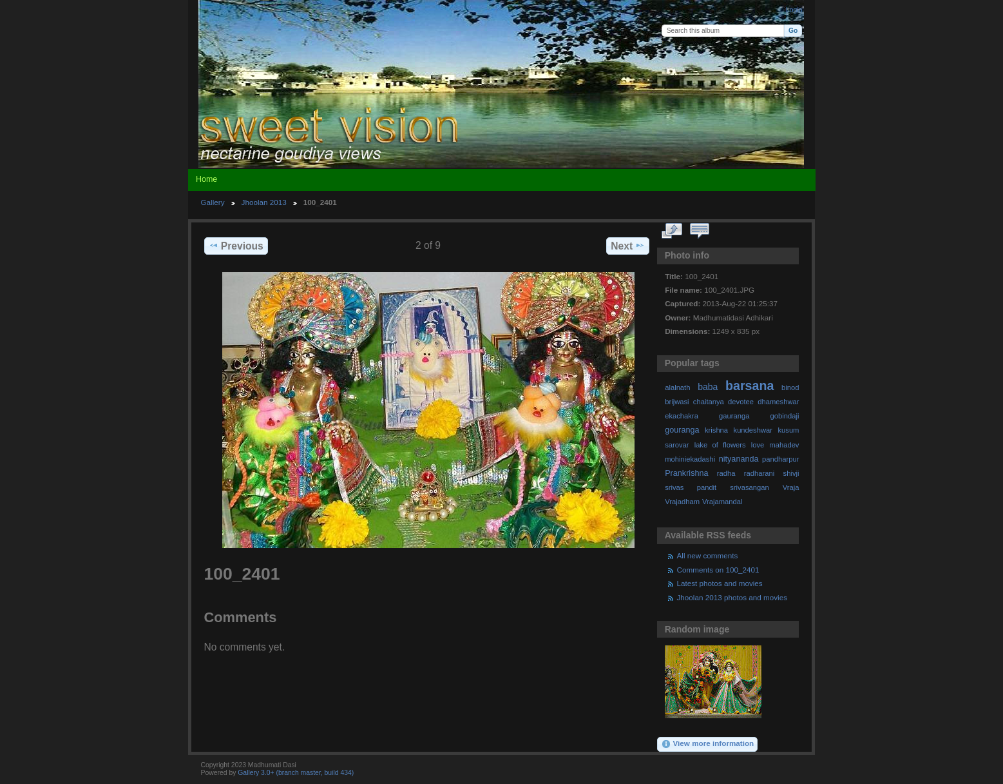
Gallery (213, 202)
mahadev (784, 445)
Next (628, 245)
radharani (759, 473)
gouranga (682, 430)
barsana (749, 385)
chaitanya (708, 402)
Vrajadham (682, 501)
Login (794, 10)
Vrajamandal (722, 501)
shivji (791, 473)
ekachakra (681, 416)
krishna (716, 430)
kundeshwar (753, 430)
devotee (741, 402)
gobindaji (784, 416)
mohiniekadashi (690, 459)
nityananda (739, 459)
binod (790, 387)
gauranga (734, 416)
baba (708, 387)
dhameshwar (778, 402)
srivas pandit (690, 487)
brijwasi (677, 402)
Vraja (791, 487)
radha (726, 473)
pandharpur (780, 459)
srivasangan (749, 487)
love (758, 445)
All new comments (707, 555)
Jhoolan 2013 (264, 202)
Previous (236, 245)
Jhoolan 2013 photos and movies (732, 597)
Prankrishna (686, 473)
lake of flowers (720, 445)
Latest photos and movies (720, 583)
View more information (707, 744)
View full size (671, 231)
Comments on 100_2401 (718, 569)
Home (206, 179)
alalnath (677, 387)
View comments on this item (699, 231)
